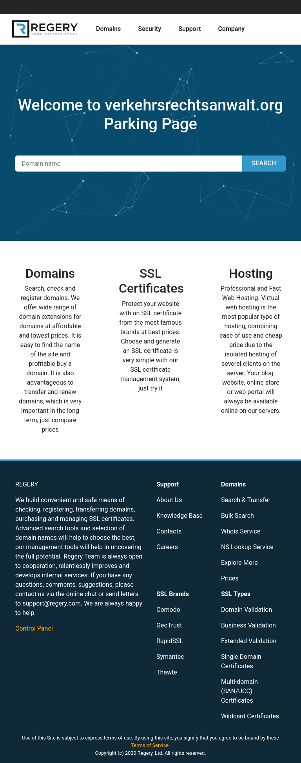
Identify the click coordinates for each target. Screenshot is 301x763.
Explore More (239, 562)
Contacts (168, 531)
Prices (230, 578)
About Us (169, 500)
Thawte (166, 672)
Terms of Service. (150, 745)
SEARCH (264, 163)
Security (149, 29)
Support (189, 29)
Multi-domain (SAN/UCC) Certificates (239, 691)
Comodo (168, 609)
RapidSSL (169, 641)
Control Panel (34, 628)
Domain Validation (246, 609)
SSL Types (235, 594)
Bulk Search (237, 515)
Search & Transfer (245, 500)
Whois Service (240, 531)
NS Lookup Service (247, 547)
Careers (167, 547)
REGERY (26, 484)
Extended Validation (248, 641)
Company (231, 29)
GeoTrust (169, 625)
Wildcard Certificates (250, 716)
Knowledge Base (179, 515)
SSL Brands (172, 594)
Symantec (170, 656)
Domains (108, 29)
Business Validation (248, 625)
